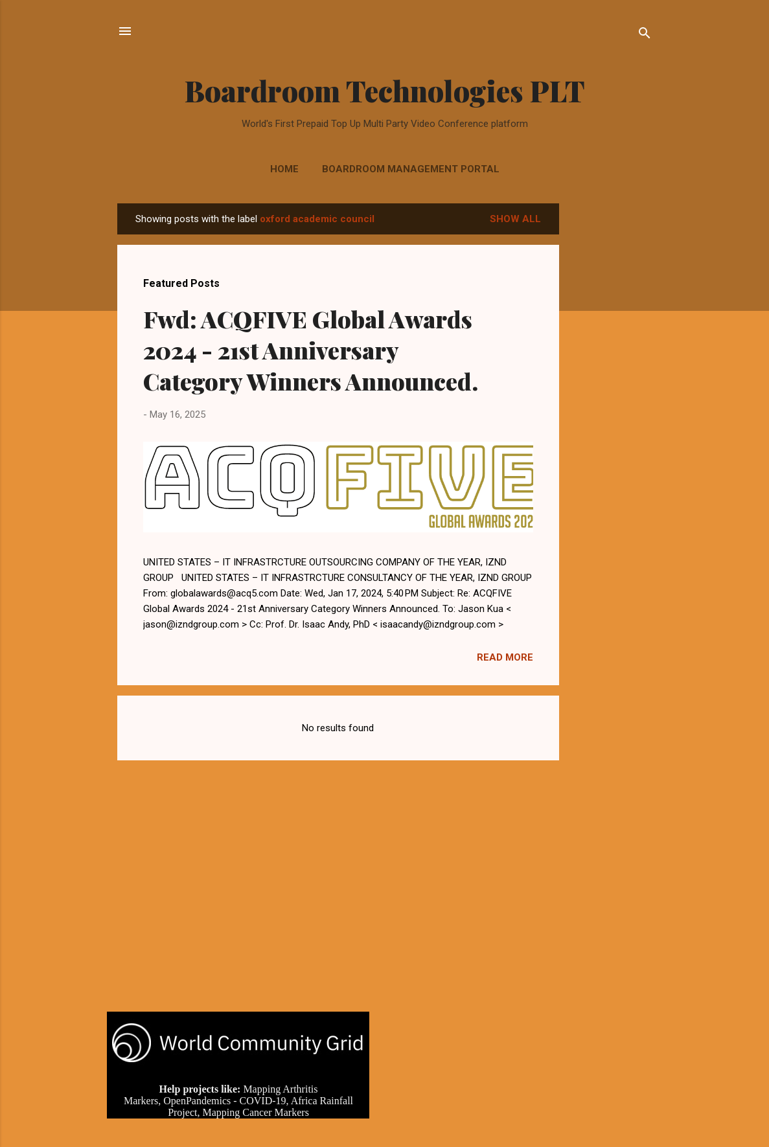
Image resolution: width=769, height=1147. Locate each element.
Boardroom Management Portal (410, 169)
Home (284, 169)
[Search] (644, 35)
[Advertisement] (610, 397)
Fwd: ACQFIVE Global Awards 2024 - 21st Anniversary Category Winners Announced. (310, 349)
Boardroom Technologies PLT (385, 90)
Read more (505, 657)
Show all (515, 219)
